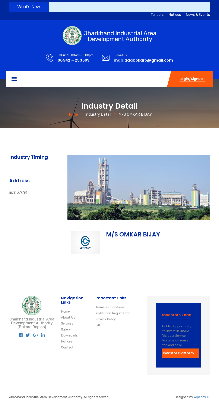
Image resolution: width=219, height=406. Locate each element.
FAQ (98, 325)
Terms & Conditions (110, 307)
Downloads (69, 335)
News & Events (198, 15)
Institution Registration (112, 313)
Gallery (66, 329)
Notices (175, 15)
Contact (67, 347)
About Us (68, 317)
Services (67, 323)
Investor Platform (178, 353)
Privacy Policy (105, 319)
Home (72, 114)
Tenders (157, 15)
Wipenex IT (202, 397)
